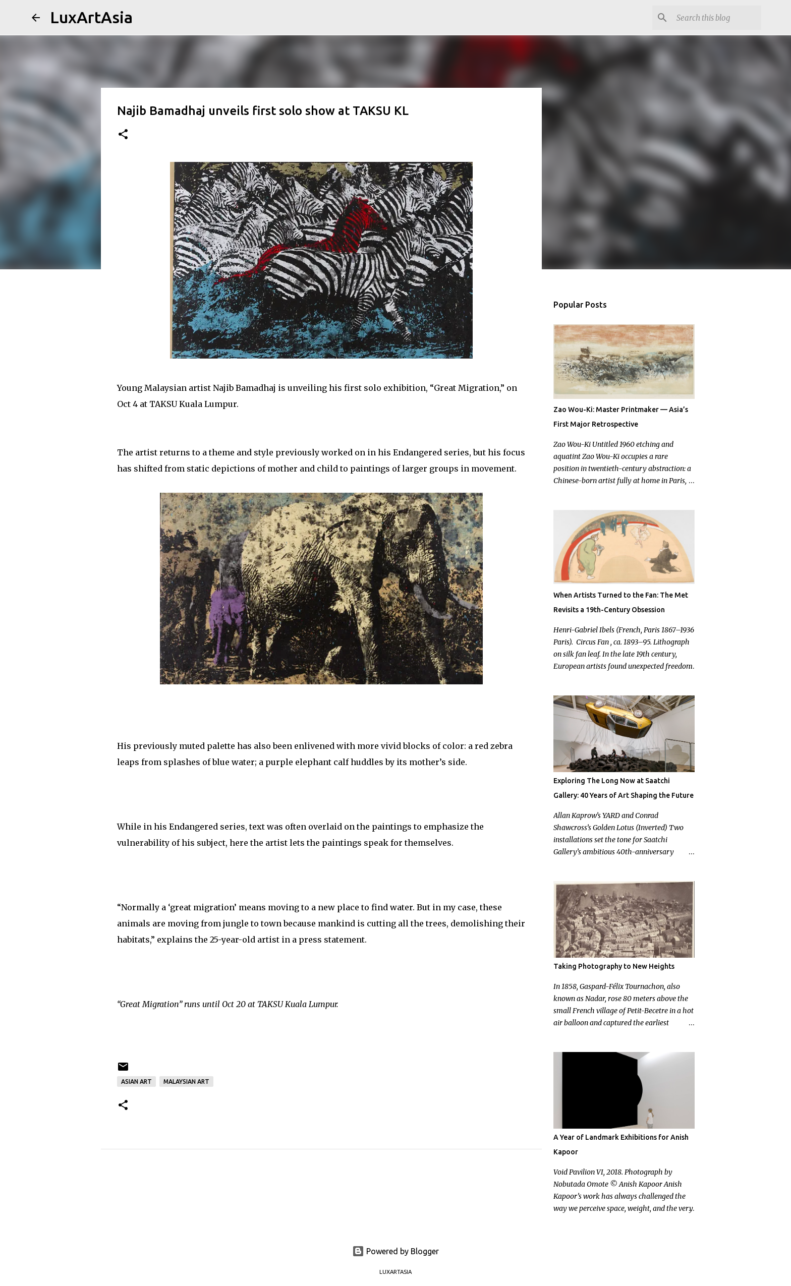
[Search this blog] (708, 18)
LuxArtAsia (91, 17)
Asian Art (136, 1081)
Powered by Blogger (395, 1251)
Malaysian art (186, 1081)
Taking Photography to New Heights (613, 966)
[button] (123, 135)
